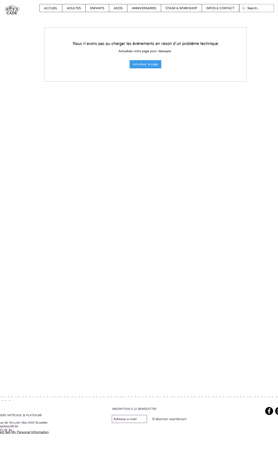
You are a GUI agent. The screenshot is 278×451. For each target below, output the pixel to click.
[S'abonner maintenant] (169, 419)
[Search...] (256, 8)
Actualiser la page (145, 64)
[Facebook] (269, 411)
